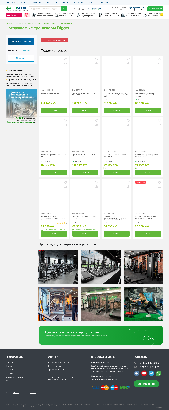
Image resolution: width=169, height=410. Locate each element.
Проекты (23, 2)
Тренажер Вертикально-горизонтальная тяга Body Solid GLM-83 (53, 218)
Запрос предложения (21, 41)
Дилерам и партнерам (14, 377)
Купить (54, 111)
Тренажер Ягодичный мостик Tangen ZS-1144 (83, 156)
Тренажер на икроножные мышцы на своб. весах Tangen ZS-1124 (146, 95)
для (45, 15)
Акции (8, 381)
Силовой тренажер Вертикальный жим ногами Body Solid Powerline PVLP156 (116, 218)
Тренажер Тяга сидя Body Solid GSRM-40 (84, 217)
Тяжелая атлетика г (89, 15)
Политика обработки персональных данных (65, 404)
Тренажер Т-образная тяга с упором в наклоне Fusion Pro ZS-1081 (116, 95)
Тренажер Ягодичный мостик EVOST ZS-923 (83, 94)
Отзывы (92, 2)
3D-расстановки (61, 2)
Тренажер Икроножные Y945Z (53, 93)
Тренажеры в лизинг (56, 370)
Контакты (105, 2)
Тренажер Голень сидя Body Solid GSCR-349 (115, 156)
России (33, 393)
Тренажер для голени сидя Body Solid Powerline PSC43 (147, 217)
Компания (10, 2)
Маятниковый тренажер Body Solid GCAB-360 (146, 156)
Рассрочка (78, 2)
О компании (10, 362)
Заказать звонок (146, 384)
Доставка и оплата (41, 2)
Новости (9, 370)
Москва (16, 393)
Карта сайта (159, 407)
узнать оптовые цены (56, 40)
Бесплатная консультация (58, 362)
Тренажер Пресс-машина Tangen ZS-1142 (53, 156)
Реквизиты (10, 384)
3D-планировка (54, 366)
